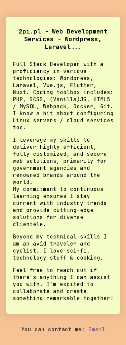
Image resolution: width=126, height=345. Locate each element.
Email (96, 329)
